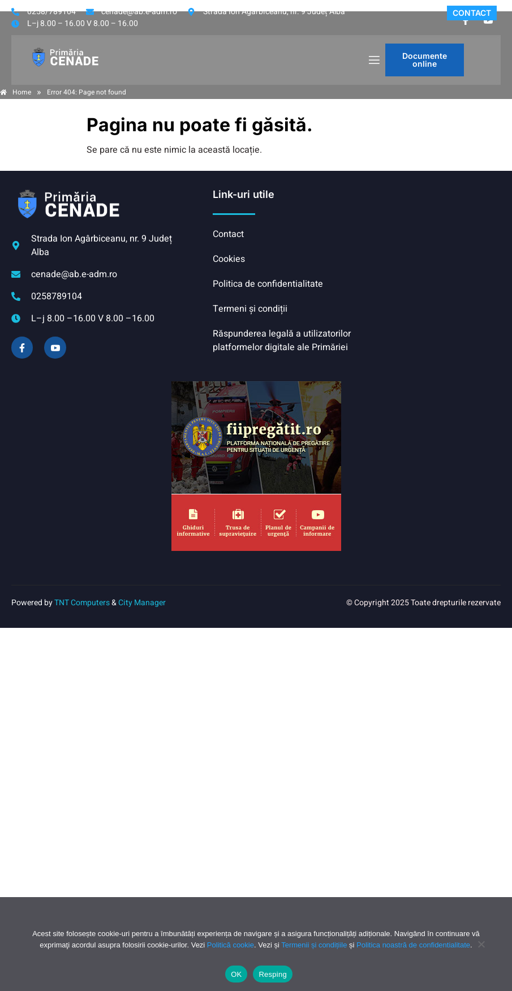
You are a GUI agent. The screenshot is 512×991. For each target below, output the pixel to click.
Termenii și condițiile (314, 945)
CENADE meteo (428, 230)
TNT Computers (82, 603)
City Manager (142, 603)
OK (236, 974)
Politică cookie (230, 945)
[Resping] (481, 949)
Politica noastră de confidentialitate (413, 945)
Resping (272, 974)
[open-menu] (373, 60)
